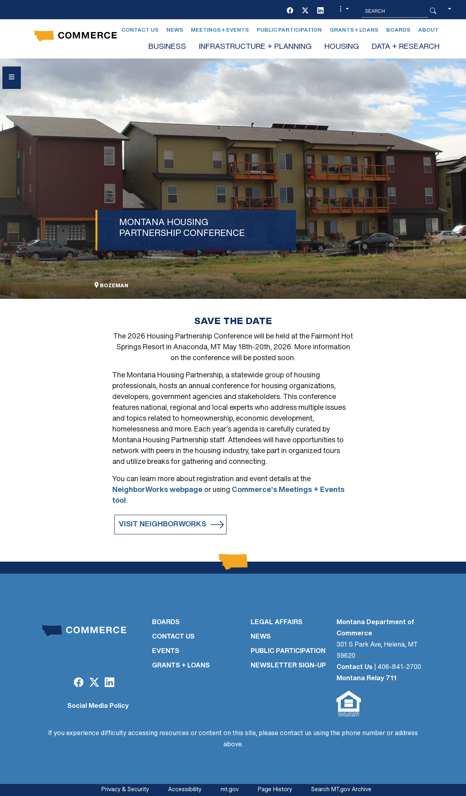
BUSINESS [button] (167, 47)
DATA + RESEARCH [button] (406, 47)
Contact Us (140, 30)
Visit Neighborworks (162, 524)
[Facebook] (290, 11)
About (428, 30)
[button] (343, 11)
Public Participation (289, 30)
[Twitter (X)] (305, 11)
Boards (398, 30)
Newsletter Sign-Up (288, 666)
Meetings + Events (220, 30)
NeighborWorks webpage (157, 490)
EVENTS (165, 651)
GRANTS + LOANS (181, 666)
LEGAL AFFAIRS (276, 622)
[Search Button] (433, 11)
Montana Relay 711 (366, 678)
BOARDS (166, 622)
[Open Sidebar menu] (11, 77)
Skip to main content (35, 9)
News (174, 30)
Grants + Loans (354, 30)
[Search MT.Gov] (395, 11)
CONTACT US (173, 637)
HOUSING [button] (341, 47)
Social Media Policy (98, 706)
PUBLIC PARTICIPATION (288, 651)
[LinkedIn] (320, 11)
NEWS (261, 637)
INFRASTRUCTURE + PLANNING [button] (255, 47)
